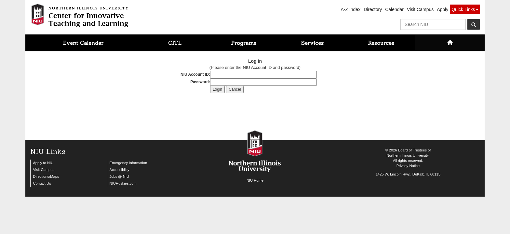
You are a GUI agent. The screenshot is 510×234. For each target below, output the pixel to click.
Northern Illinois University (407, 155)
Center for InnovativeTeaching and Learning (88, 15)
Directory (373, 9)
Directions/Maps (46, 176)
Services (312, 43)
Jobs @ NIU (119, 176)
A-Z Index (350, 9)
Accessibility (119, 170)
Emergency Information (128, 163)
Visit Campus (420, 9)
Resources (381, 43)
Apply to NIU (43, 163)
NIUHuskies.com (123, 183)
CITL (174, 43)
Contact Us (42, 183)
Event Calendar (83, 43)
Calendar (394, 9)
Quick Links (464, 9)
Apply (442, 9)
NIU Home (255, 180)
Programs (243, 43)
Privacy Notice (408, 166)
